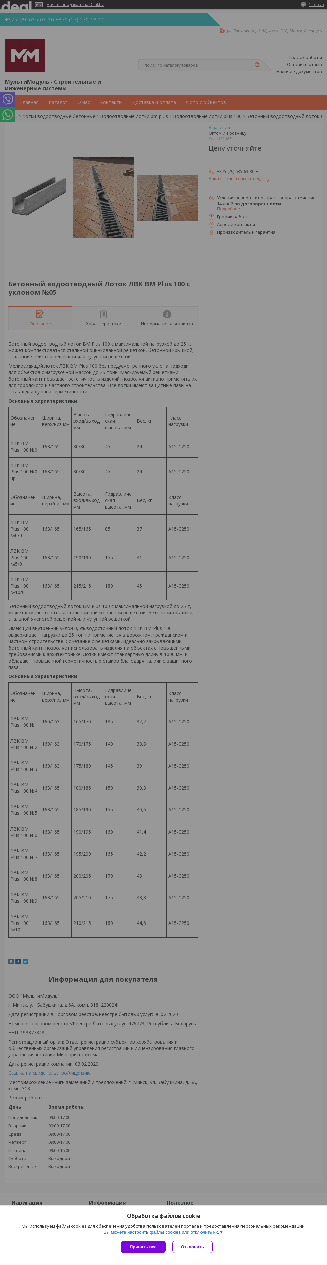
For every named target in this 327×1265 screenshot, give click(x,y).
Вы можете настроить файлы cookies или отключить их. (161, 1232)
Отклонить (192, 1246)
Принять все (143, 1246)
